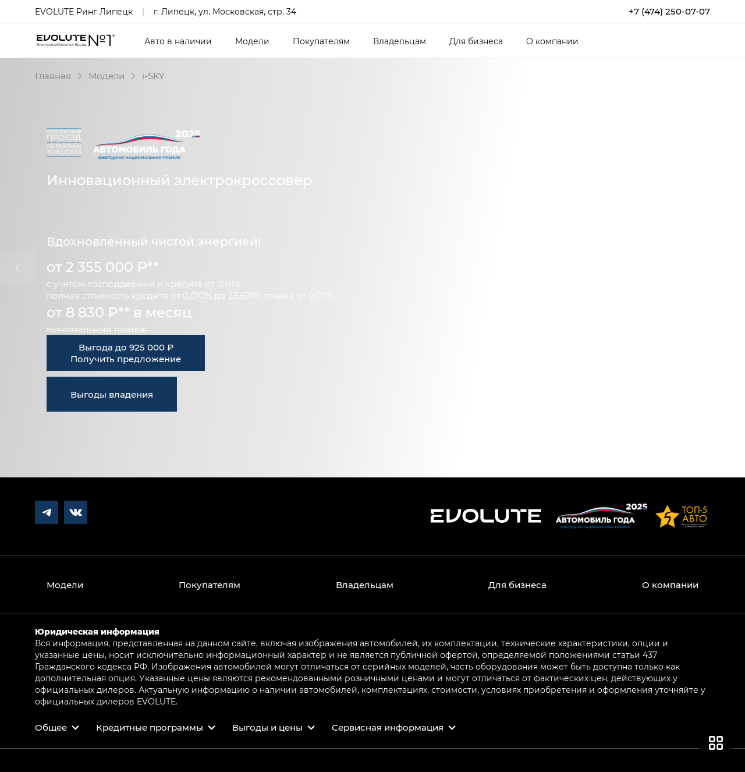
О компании (552, 41)
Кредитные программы (149, 727)
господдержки (121, 283)
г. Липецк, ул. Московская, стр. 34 (225, 11)
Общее (51, 727)
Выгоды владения (111, 394)
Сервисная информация (388, 727)
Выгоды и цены (267, 727)
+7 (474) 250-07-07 (669, 11)
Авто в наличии (178, 41)
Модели (252, 41)
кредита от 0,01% (202, 283)
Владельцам (399, 41)
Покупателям (321, 41)
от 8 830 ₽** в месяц (119, 312)
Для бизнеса (476, 41)
